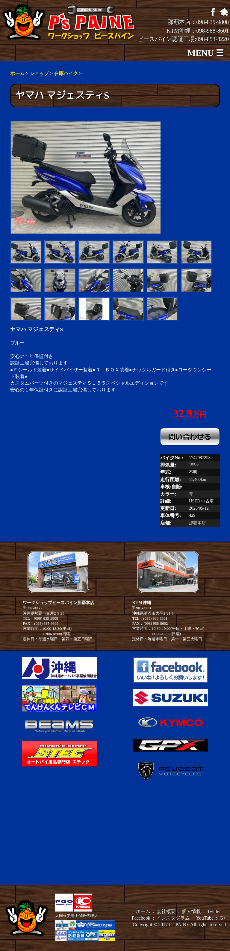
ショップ (39, 73)
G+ (223, 917)
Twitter (214, 911)
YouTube (205, 917)
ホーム (17, 73)
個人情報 (191, 911)
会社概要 (166, 911)
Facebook (141, 917)
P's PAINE (179, 924)
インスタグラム (173, 917)
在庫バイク (66, 73)
